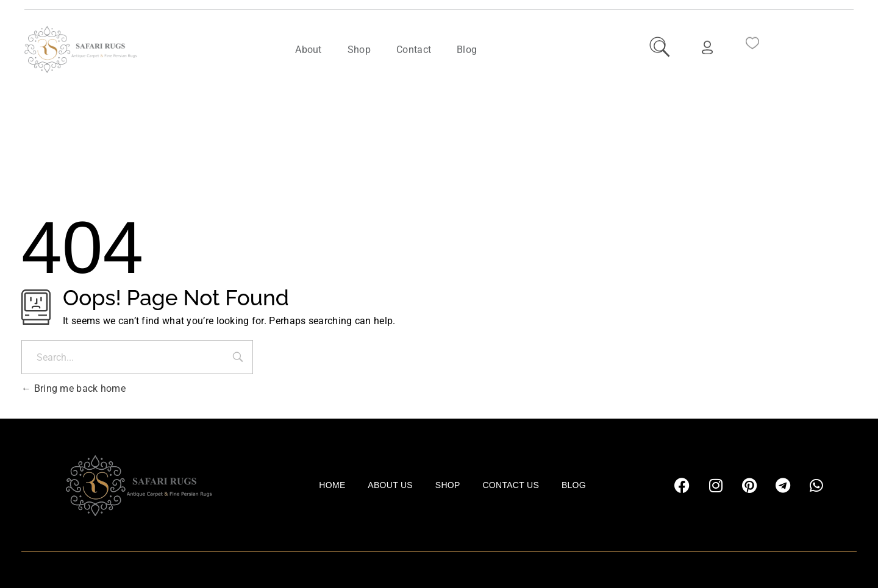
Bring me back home (73, 388)
